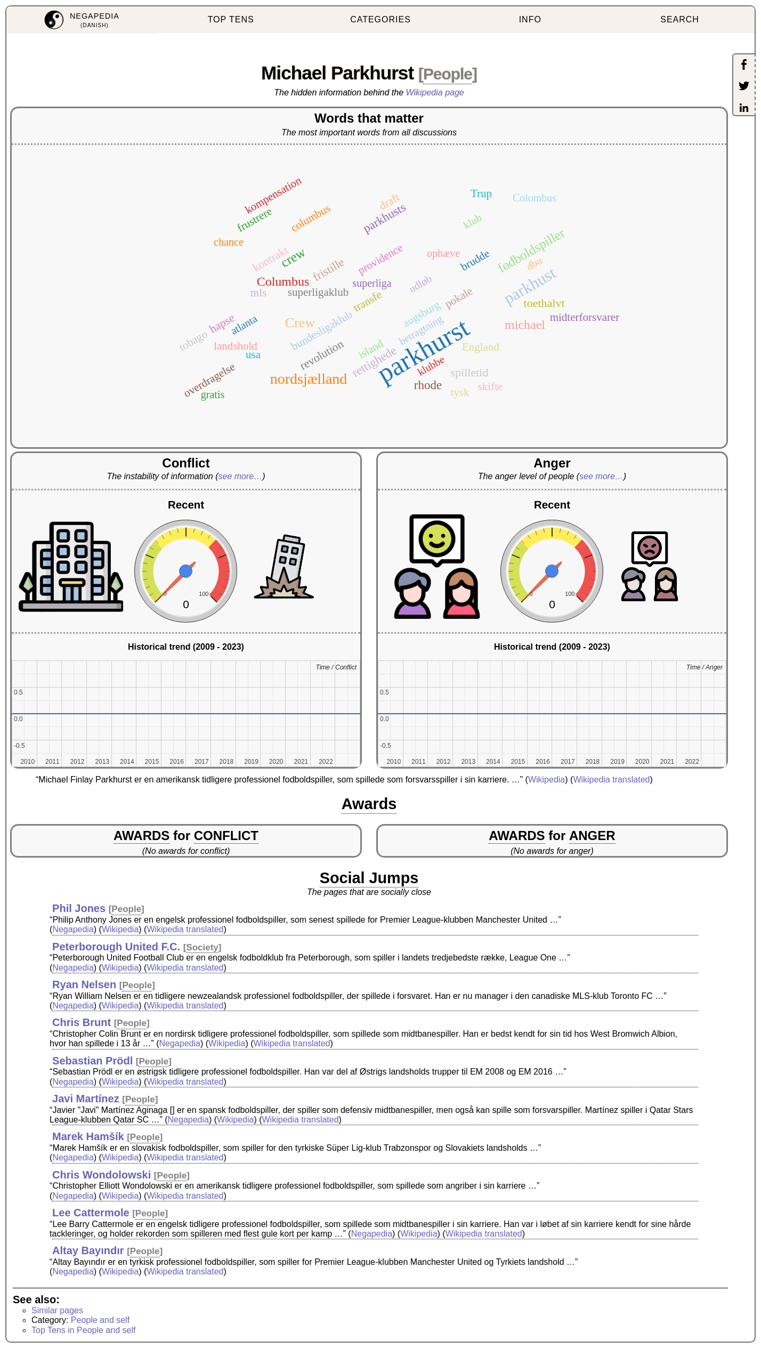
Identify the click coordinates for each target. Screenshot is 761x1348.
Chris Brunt (81, 1022)
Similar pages (57, 1310)
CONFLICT (226, 835)
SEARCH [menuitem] (679, 19)
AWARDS (141, 835)
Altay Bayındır (88, 1250)
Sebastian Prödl (92, 1061)
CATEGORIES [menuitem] (380, 19)
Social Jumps (369, 877)
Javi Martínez (85, 1098)
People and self (100, 1320)
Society (202, 947)
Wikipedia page (435, 92)
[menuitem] (81, 20)
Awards (369, 803)
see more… (240, 476)
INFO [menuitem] (530, 19)
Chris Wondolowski (101, 1175)
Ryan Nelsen (84, 984)
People (447, 74)
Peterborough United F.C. (116, 947)
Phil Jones (79, 908)
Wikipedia (546, 779)
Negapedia (72, 929)
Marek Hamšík (88, 1136)
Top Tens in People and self (83, 1330)
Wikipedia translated (611, 779)
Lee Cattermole (90, 1212)
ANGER (592, 835)
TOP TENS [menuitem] (231, 19)
